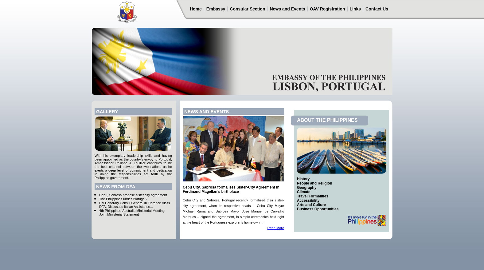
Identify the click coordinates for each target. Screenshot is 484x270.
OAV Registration (327, 8)
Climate (303, 192)
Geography (306, 187)
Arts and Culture (311, 205)
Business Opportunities (317, 209)
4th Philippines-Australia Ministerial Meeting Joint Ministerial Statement (132, 212)
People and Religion (314, 183)
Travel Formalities (312, 196)
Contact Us (376, 8)
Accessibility (308, 200)
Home (196, 8)
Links (355, 8)
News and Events (287, 8)
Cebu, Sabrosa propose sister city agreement (133, 195)
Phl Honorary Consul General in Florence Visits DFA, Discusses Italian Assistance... (134, 204)
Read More (275, 228)
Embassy (215, 8)
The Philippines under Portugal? (123, 199)
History (303, 179)
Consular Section (247, 8)
